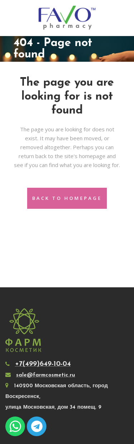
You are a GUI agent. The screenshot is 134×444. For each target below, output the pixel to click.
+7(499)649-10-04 (43, 364)
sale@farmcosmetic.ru (45, 375)
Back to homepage (67, 198)
